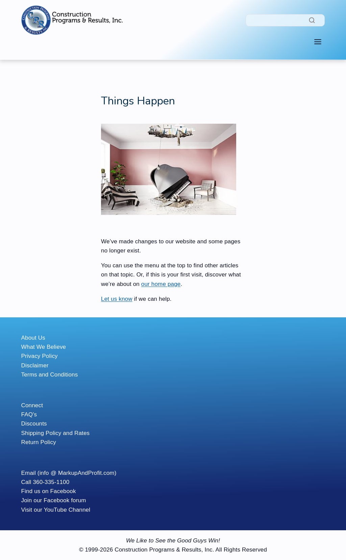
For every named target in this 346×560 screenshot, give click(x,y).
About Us (33, 338)
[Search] (285, 20)
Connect (32, 405)
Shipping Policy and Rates (55, 433)
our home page (161, 284)
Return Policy (38, 442)
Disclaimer (35, 365)
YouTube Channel (67, 510)
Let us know (116, 299)
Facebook (63, 491)
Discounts (34, 423)
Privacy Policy (39, 356)
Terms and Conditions (49, 374)
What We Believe (43, 347)
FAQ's (29, 414)
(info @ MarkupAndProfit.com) (77, 473)
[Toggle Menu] (318, 42)
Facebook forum (65, 500)
